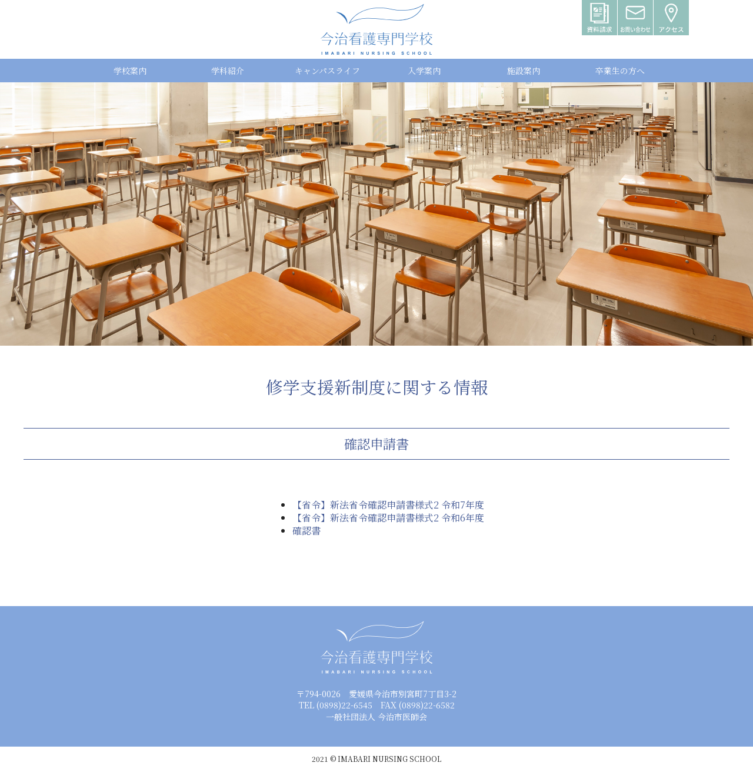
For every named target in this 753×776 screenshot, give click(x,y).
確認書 (306, 530)
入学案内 (424, 70)
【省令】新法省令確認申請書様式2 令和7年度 (388, 504)
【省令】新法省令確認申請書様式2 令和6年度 (388, 517)
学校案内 (130, 70)
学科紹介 (227, 70)
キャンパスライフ (327, 70)
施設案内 (523, 70)
